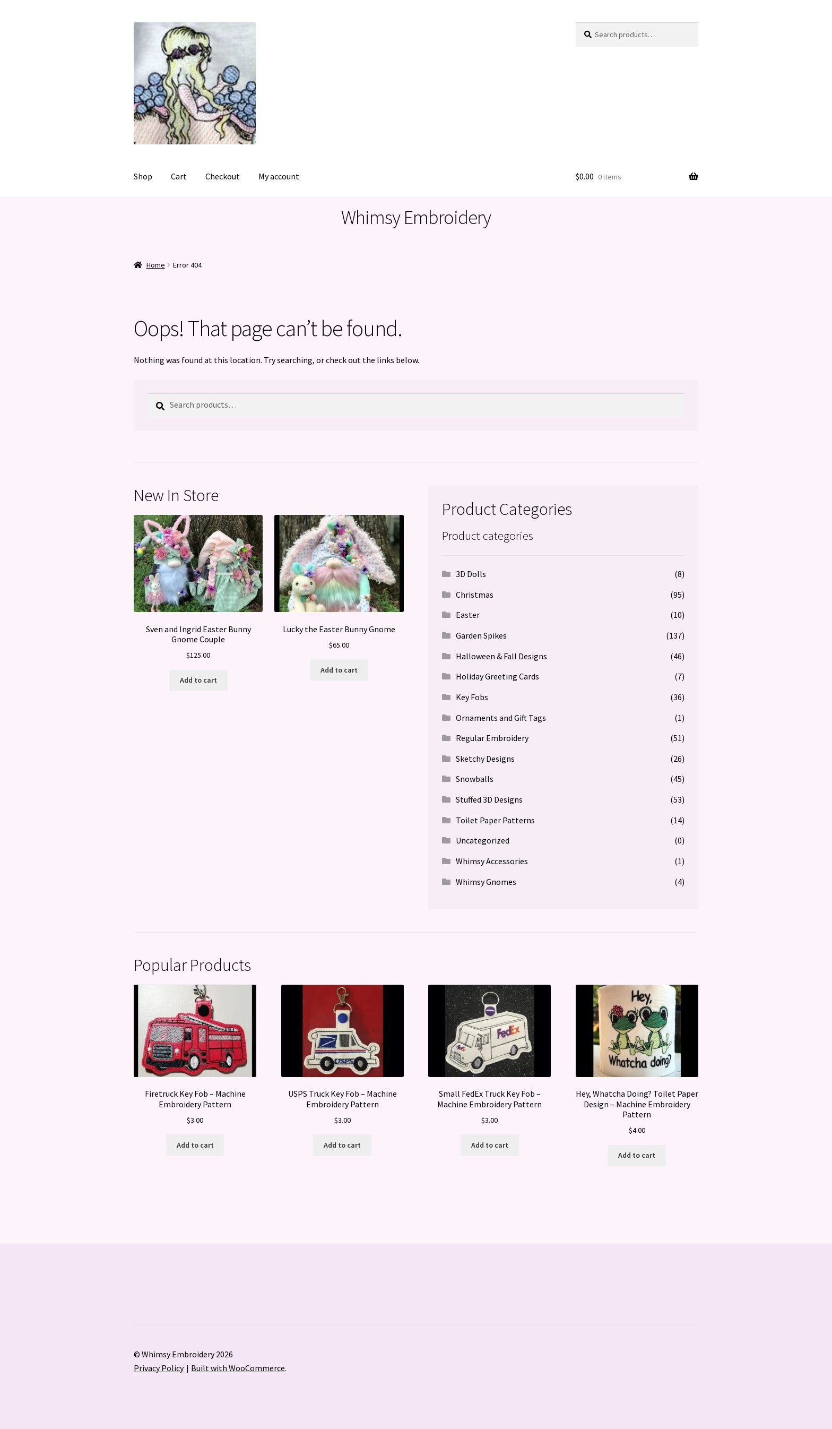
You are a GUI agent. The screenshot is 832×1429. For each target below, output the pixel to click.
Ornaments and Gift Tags (501, 717)
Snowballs (474, 778)
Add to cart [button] (198, 680)
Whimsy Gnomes (486, 881)
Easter (468, 614)
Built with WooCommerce (238, 1368)
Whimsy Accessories (492, 861)
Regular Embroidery (492, 738)
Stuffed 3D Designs (489, 799)
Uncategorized (482, 840)
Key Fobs (472, 697)
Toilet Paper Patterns (495, 820)
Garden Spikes (481, 635)
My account (278, 176)
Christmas (474, 594)
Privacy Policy (159, 1368)
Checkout (222, 176)
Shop (143, 176)
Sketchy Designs (485, 758)
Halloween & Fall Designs (501, 656)
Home (155, 265)
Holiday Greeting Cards (497, 676)
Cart (179, 176)
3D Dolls (471, 574)
